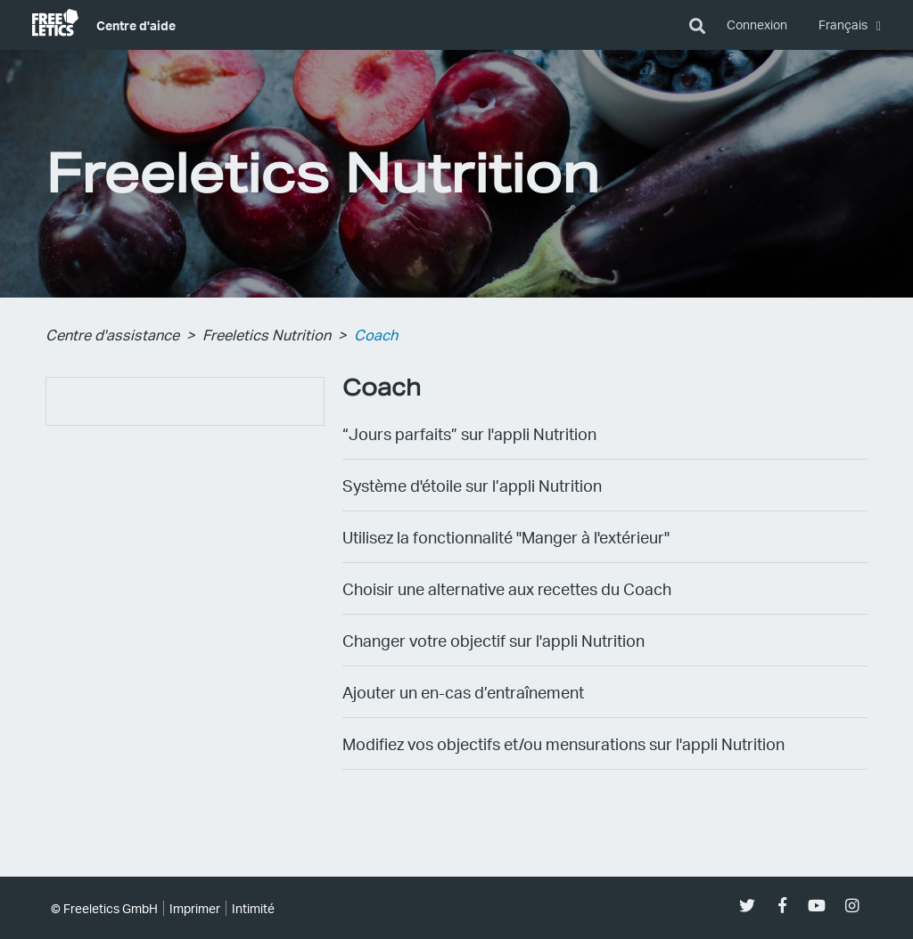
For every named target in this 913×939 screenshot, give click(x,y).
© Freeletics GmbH (104, 908)
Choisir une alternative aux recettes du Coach (506, 588)
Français (844, 24)
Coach (376, 334)
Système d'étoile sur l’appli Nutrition (472, 485)
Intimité (253, 908)
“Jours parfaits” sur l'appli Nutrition (469, 433)
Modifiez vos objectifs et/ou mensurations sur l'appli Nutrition (563, 743)
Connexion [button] (757, 24)
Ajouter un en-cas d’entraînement (463, 692)
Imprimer (194, 908)
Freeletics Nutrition (266, 334)
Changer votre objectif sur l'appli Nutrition (493, 640)
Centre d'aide (136, 25)
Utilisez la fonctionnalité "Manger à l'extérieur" (506, 537)
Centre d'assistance (112, 334)
